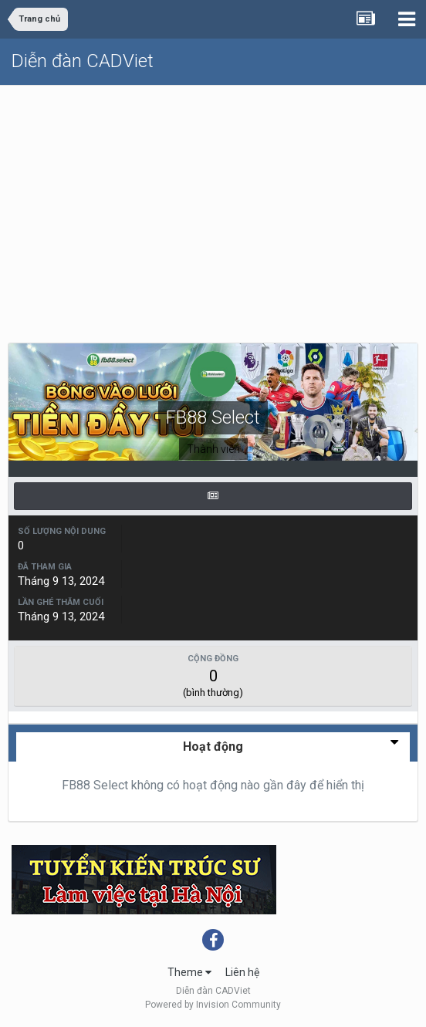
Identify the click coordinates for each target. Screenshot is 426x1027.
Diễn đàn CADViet (83, 61)
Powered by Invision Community (213, 1004)
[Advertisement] (213, 201)
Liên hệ (242, 972)
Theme (189, 972)
